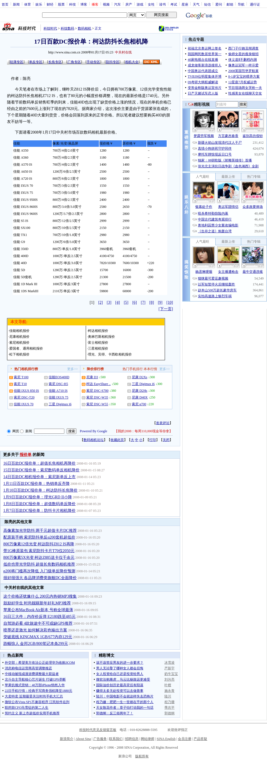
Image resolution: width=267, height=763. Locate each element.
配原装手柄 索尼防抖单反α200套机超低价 (39, 537)
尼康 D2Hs (139, 391)
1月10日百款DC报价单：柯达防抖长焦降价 (40, 490)
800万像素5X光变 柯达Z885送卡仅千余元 (38, 557)
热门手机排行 (133, 369)
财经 (50, 4)
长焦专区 (55, 62)
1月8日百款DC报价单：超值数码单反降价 (39, 504)
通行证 (255, 4)
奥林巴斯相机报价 (101, 337)
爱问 (218, 4)
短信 (207, 4)
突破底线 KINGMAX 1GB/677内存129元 (37, 637)
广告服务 (100, 739)
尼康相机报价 (19, 337)
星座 (185, 4)
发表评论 (162, 423)
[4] (117, 302)
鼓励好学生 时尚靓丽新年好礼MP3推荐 (37, 603)
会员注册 (184, 739)
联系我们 (116, 739)
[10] (169, 302)
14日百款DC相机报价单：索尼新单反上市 (39, 477)
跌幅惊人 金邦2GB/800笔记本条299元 (35, 644)
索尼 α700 (139, 404)
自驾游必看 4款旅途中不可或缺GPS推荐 (38, 623)
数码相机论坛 (93, 440)
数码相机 (84, 28)
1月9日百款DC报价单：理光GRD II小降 (37, 497)
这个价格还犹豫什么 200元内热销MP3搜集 (40, 596)
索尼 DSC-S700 (97, 391)
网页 (15, 431)
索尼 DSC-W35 (97, 397)
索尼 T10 (20, 384)
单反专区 (35, 62)
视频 (106, 4)
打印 (152, 440)
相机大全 (132, 62)
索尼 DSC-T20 (24, 397)
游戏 (140, 4)
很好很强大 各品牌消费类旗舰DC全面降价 (40, 578)
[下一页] (166, 309)
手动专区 (93, 62)
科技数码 (67, 28)
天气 (196, 4)
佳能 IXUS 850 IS (26, 391)
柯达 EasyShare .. (98, 384)
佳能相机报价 (19, 331)
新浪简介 (66, 739)
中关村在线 (123, 52)
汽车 (117, 4)
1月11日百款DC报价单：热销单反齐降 (36, 483)
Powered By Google (93, 431)
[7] (143, 302)
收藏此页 (117, 440)
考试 (173, 4)
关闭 (166, 440)
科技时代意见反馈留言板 (97, 730)
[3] (109, 302)
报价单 (25, 455)
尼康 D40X (140, 397)
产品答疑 (200, 739)
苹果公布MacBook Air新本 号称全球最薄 (38, 610)
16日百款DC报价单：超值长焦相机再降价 (39, 463)
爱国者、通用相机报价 (26, 348)
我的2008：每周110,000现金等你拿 (143, 431)
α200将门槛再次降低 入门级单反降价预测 (39, 571)
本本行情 (150, 369)
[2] (100, 302)
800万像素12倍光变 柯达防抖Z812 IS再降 (38, 544)
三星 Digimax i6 (60, 404)
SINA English (166, 739)
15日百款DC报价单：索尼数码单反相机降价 (41, 470)
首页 (5, 4)
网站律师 (147, 739)
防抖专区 (112, 62)
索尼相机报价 (19, 343)
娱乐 (38, 4)
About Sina (83, 739)
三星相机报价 (98, 348)
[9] (160, 302)
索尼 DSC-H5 (58, 384)
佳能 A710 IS (58, 391)
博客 (83, 4)
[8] (151, 302)
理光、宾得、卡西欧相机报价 (110, 354)
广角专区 (74, 62)
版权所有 (142, 756)
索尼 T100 (21, 377)
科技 (72, 4)
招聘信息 (132, 739)
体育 (27, 4)
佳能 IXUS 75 (58, 397)
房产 (128, 4)
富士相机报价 (98, 343)
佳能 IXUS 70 (23, 404)
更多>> (72, 369)
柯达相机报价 (98, 331)
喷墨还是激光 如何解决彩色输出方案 (35, 630)
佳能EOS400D (59, 377)
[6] (134, 302)
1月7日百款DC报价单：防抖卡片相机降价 (39, 510)
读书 (162, 4)
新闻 (16, 4)
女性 (151, 4)
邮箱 (230, 4)
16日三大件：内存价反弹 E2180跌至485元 (39, 617)
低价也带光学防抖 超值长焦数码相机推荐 (39, 564)
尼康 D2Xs (139, 377)
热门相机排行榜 (26, 369)
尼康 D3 (92, 377)
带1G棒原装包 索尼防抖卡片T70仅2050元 (38, 551)
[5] (126, 302)
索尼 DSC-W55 (97, 404)
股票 (61, 4)
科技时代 (50, 28)
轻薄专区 (16, 62)
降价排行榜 (95, 369)
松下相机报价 (19, 354)
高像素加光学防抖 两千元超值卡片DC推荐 (40, 530)
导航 (241, 4)
